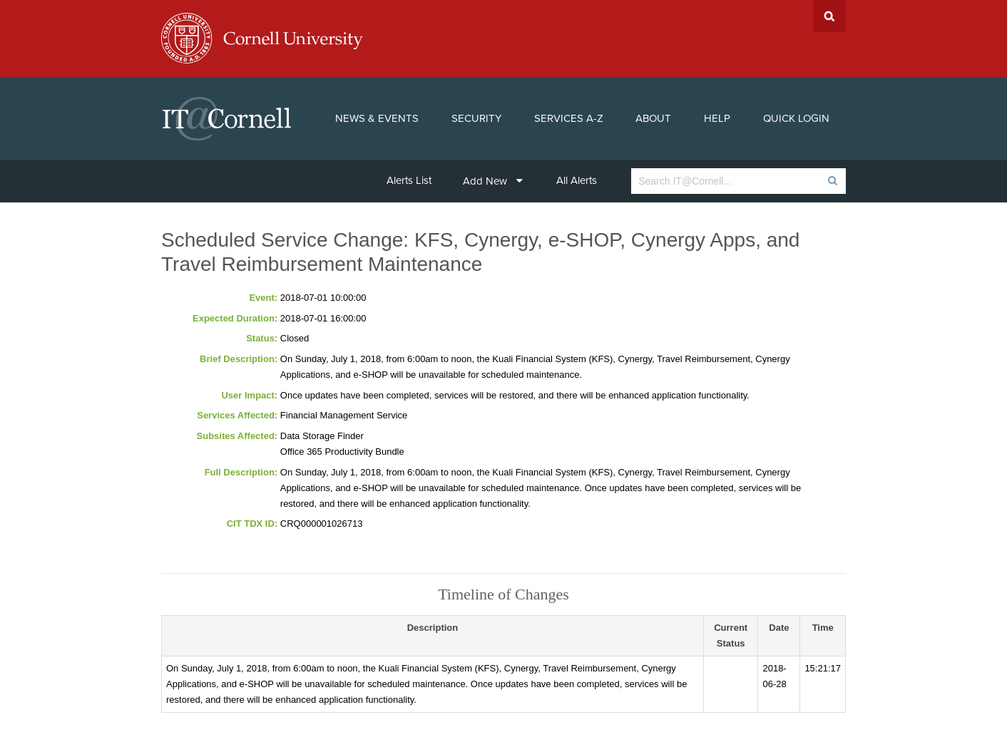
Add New (493, 181)
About (653, 118)
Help (717, 118)
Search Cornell (829, 16)
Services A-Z (568, 118)
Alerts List (409, 180)
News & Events (377, 118)
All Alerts (576, 180)
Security (476, 118)
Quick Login (796, 118)
